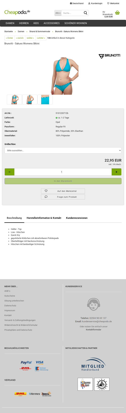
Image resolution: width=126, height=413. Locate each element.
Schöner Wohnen (75, 23)
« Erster (9, 38)
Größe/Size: (10, 144)
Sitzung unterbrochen (14, 300)
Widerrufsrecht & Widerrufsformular (20, 325)
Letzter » (41, 38)
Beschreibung (14, 217)
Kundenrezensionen (76, 217)
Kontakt (8, 315)
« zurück (20, 38)
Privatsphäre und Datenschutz (18, 330)
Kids (36, 23)
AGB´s (7, 291)
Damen (10, 23)
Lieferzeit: (9, 117)
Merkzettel (113, 3)
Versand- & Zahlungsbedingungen (19, 320)
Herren (24, 23)
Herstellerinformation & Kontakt (44, 217)
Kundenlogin (95, 3)
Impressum (9, 310)
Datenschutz (10, 305)
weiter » (30, 38)
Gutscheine (9, 296)
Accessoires (52, 23)
